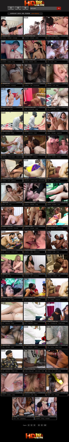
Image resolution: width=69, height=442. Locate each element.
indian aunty (19, 156)
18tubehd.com (6, 83)
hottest (52, 180)
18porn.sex (5, 202)
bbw (57, 85)
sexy (13, 61)
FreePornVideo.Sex (30, 36)
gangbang (23, 418)
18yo (32, 252)
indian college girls (29, 371)
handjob (48, 418)
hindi (58, 109)
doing (42, 418)
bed (56, 61)
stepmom (53, 109)
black (49, 394)
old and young (59, 228)
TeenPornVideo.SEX (30, 59)
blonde (31, 61)
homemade (36, 85)
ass (48, 61)
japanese (59, 133)
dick (7, 275)
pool (49, 228)
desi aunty (37, 371)
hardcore (8, 85)
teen (26, 109)
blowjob (10, 38)
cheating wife (37, 299)
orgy (37, 109)
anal (35, 61)
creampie (14, 85)
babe (30, 156)
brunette (27, 38)
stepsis (36, 323)
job (7, 204)
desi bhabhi (42, 180)
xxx (3, 85)
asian (37, 38)
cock (49, 38)
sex (8, 109)
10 (45, 425)
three (3, 204)
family (52, 347)
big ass (53, 228)
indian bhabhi (11, 156)
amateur (4, 38)
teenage (15, 38)
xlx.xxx (4, 59)
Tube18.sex (51, 59)
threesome (37, 252)
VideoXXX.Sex (6, 36)
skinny (26, 61)
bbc (18, 418)
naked (9, 61)
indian (3, 109)
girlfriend (14, 180)
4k (52, 371)
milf (31, 85)
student (38, 418)
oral (10, 204)
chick (52, 38)
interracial (10, 228)
